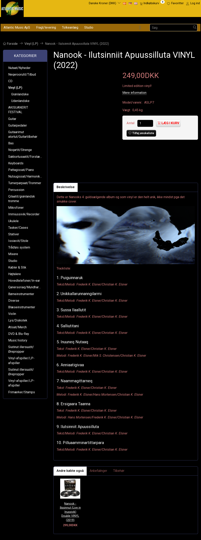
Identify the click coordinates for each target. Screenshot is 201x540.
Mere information (134, 93)
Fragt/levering (46, 27)
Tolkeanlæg (70, 27)
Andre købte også (70, 471)
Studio (88, 27)
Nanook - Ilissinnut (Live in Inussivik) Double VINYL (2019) (70, 512)
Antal (131, 123)
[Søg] (194, 27)
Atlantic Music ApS (17, 27)
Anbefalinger (98, 471)
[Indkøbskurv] (152, 3)
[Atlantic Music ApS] (12, 7)
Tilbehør (118, 471)
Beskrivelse (66, 187)
